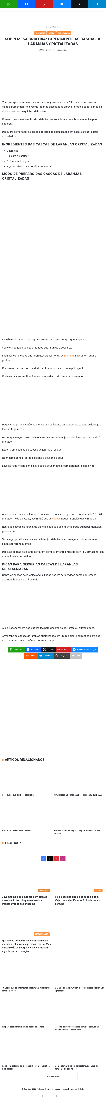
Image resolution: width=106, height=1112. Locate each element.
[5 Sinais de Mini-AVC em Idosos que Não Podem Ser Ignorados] (79, 971)
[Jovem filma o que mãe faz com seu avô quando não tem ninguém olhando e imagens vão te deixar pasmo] (26, 880)
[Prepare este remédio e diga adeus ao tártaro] (26, 1012)
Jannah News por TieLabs (73, 1099)
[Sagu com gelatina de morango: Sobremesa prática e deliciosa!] (26, 1057)
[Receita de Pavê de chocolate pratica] (27, 778)
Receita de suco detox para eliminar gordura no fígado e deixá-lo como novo (77, 1033)
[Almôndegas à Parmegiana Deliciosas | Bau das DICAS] (79, 778)
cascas (56, 518)
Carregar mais (53, 1086)
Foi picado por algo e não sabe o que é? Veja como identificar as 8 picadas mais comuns (77, 900)
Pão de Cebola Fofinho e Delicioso (17, 830)
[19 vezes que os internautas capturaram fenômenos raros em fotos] (26, 971)
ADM (42, 50)
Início (48, 27)
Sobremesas (64, 33)
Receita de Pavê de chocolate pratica (18, 795)
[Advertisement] (53, 76)
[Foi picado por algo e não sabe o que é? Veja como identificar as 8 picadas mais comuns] (79, 880)
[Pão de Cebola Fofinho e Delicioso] (27, 814)
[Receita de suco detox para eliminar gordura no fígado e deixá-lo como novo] (79, 1012)
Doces (51, 33)
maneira (69, 355)
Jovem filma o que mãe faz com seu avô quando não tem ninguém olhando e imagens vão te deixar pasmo (24, 900)
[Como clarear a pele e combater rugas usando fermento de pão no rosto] (79, 1057)
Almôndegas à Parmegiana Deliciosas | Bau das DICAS (78, 795)
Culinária (56, 27)
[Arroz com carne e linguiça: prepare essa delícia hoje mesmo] (79, 814)
